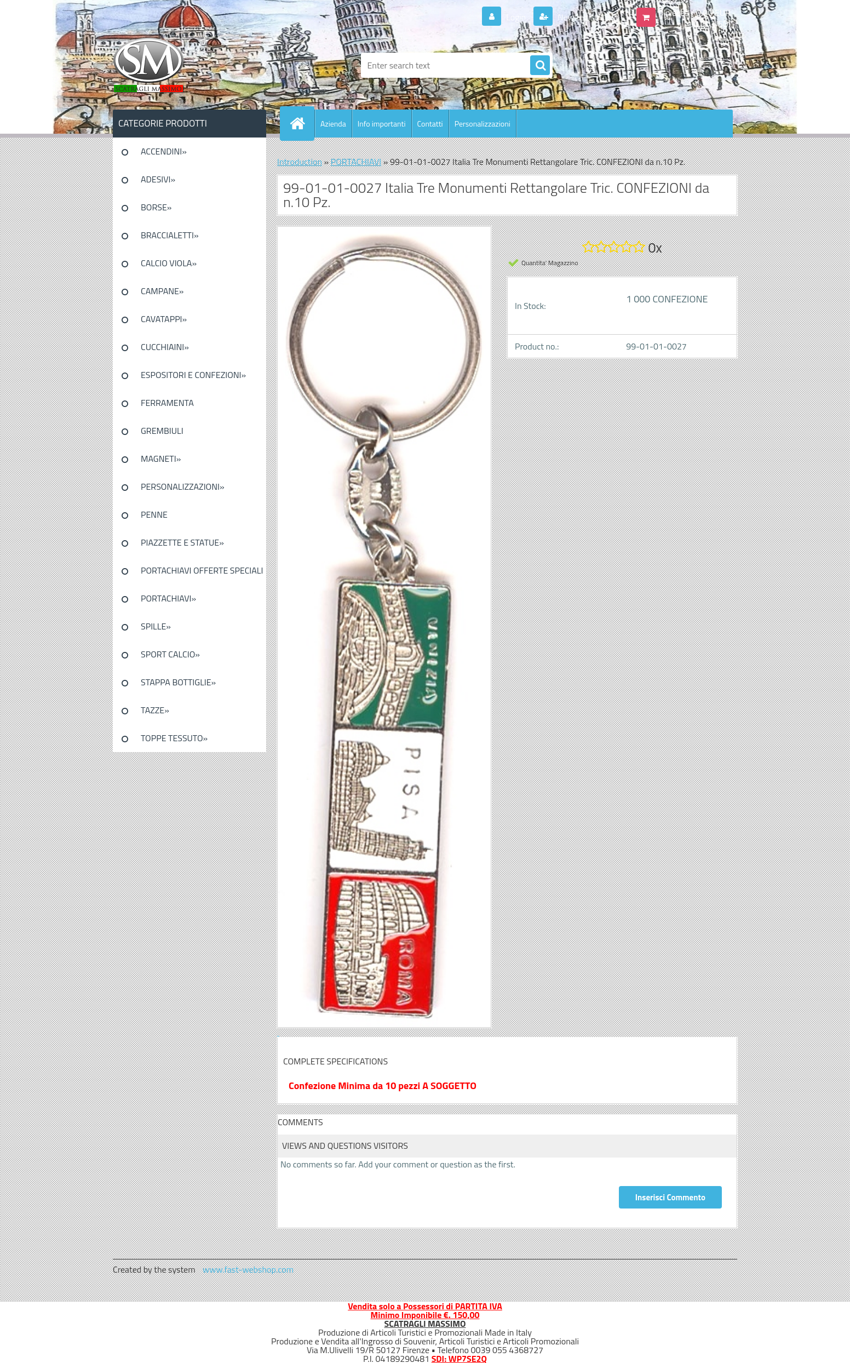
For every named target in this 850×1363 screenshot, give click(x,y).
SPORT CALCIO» (170, 654)
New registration (587, 17)
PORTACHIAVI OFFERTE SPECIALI (202, 570)
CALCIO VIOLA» (169, 263)
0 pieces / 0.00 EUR (695, 12)
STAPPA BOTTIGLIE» (178, 682)
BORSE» (156, 207)
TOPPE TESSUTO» (174, 738)
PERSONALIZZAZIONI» (183, 486)
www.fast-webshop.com (248, 1269)
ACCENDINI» (164, 151)
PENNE (154, 514)
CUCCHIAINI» (165, 346)
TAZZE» (155, 710)
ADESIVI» (158, 179)
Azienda (333, 123)
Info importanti (382, 123)
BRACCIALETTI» (170, 235)
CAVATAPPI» (164, 318)
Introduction (299, 161)
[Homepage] (301, 123)
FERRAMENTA (167, 402)
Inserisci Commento (670, 1197)
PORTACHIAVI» (168, 598)
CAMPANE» (162, 290)
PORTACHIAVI (356, 161)
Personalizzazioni (482, 123)
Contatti (430, 123)
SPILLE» (156, 626)
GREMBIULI (162, 430)
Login (516, 17)
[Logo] (188, 65)
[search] (540, 65)
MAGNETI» (161, 458)
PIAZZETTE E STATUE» (182, 542)
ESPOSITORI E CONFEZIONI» (193, 374)
